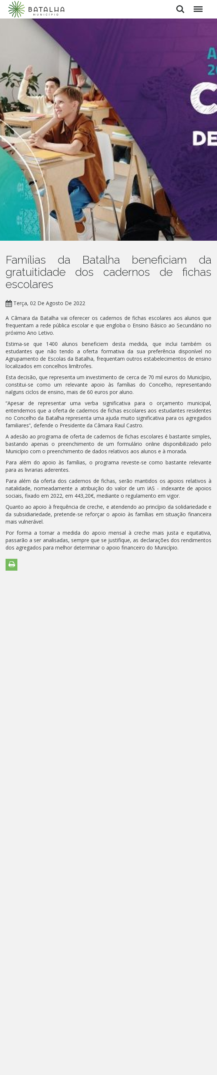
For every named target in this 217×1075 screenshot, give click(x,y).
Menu (197, 5)
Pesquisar (180, 9)
